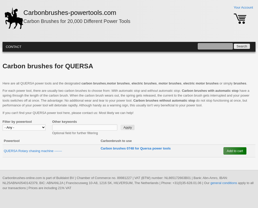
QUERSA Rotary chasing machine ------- (33, 151)
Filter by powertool (17, 122)
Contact (13, 47)
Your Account (243, 7)
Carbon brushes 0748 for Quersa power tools (136, 148)
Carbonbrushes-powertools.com (69, 12)
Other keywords (64, 122)
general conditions (223, 183)
